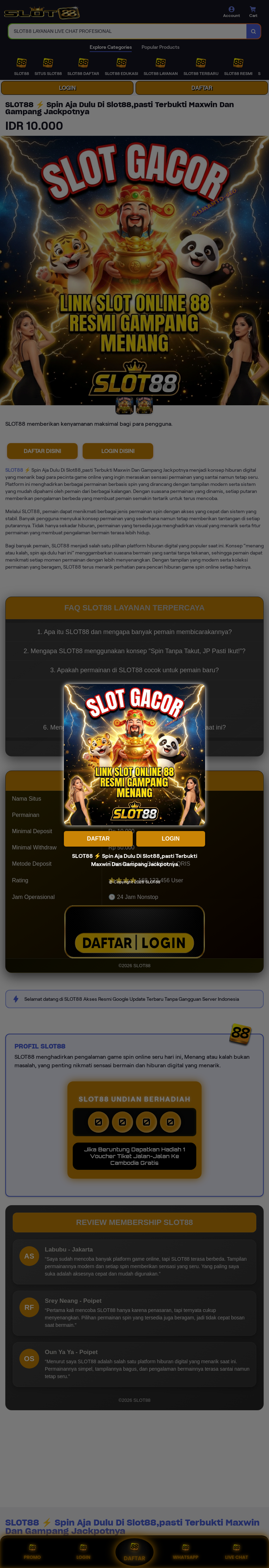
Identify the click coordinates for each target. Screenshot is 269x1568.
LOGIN (171, 839)
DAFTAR (98, 839)
